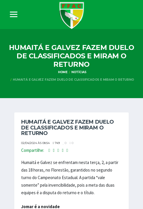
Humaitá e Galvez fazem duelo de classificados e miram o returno (73, 80)
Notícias (78, 72)
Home (63, 72)
